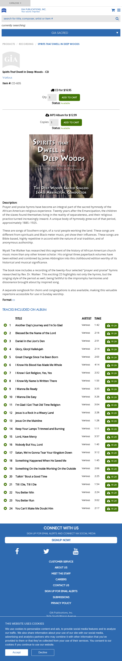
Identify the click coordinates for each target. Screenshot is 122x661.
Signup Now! (61, 540)
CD (13, 299)
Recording (26, 43)
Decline (42, 652)
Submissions (61, 597)
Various (7, 77)
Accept (17, 652)
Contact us (61, 585)
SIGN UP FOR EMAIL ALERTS (61, 591)
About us (61, 567)
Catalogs (15, 3)
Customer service (61, 561)
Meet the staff (61, 573)
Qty (44, 97)
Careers (61, 579)
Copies (44, 122)
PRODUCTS (8, 43)
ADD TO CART (69, 97)
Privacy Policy (61, 603)
